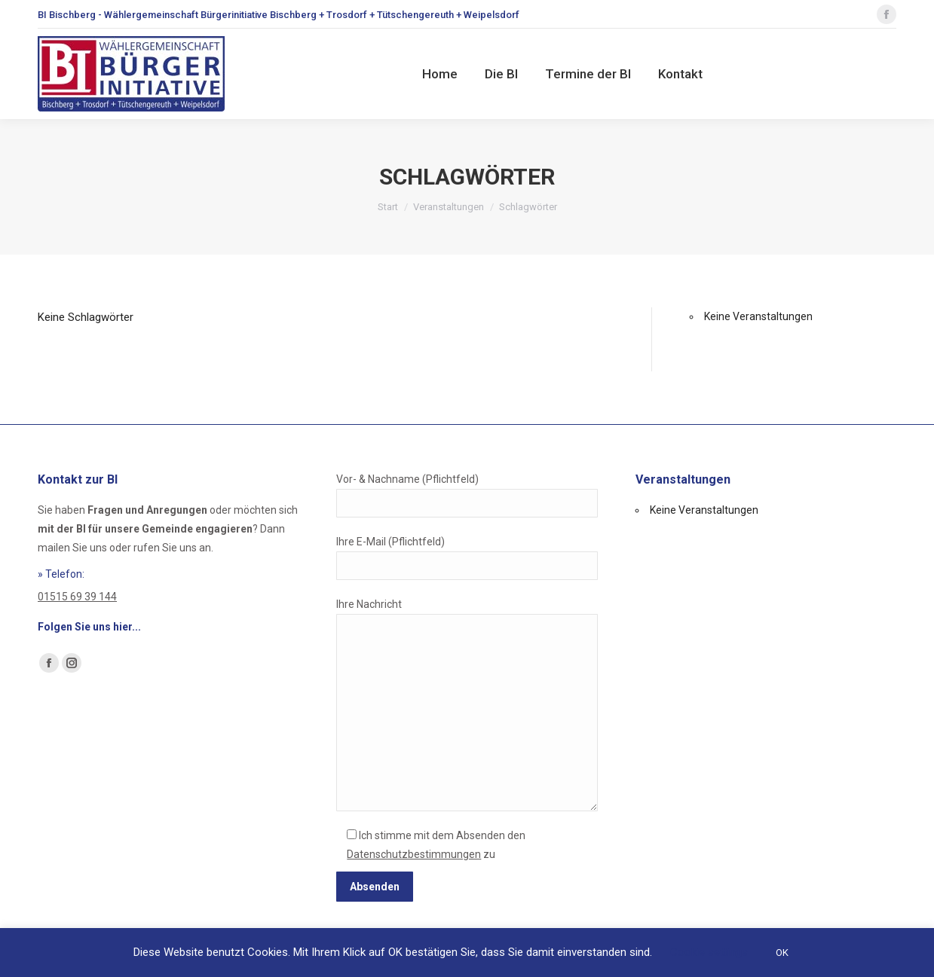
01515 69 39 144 (77, 597)
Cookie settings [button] (709, 952)
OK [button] (782, 952)
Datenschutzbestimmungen (414, 854)
